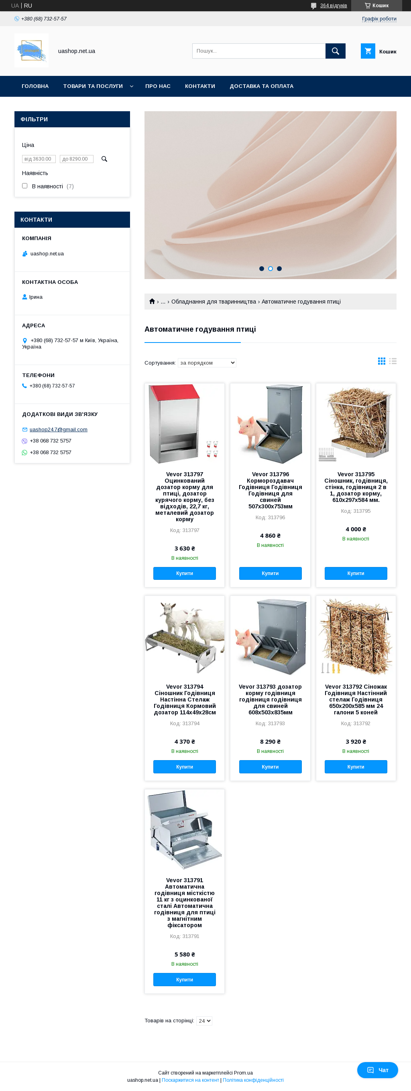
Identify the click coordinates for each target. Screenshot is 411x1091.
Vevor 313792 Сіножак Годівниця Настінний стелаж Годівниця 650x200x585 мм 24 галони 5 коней (356, 699)
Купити (184, 573)
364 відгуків (333, 5)
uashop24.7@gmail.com (58, 429)
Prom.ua (243, 1073)
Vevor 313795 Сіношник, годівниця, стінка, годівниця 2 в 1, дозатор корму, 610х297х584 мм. (356, 487)
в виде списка (393, 363)
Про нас (158, 86)
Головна (35, 86)
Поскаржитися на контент (190, 1080)
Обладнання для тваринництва (213, 301)
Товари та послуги (93, 86)
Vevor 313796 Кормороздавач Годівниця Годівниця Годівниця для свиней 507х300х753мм (270, 490)
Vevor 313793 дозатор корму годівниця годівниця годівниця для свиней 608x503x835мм (270, 699)
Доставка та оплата (261, 86)
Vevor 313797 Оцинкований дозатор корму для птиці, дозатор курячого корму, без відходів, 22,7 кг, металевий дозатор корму (184, 496)
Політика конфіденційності (253, 1080)
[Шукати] (336, 51)
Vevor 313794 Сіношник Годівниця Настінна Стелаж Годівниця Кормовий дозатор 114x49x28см (185, 699)
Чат (378, 1070)
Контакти (200, 86)
